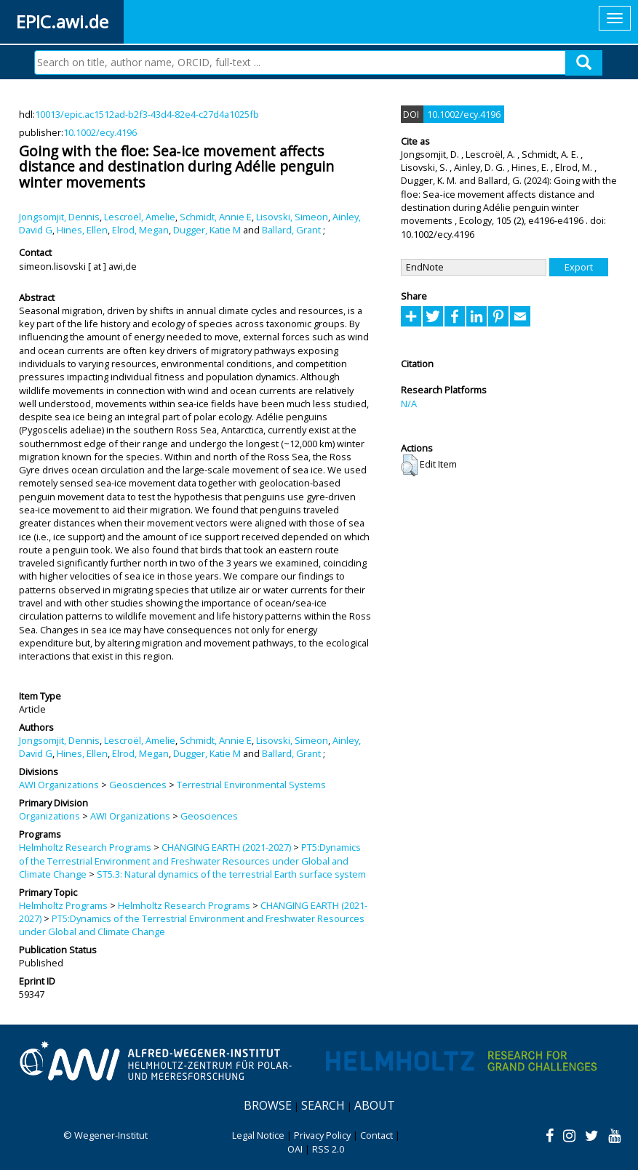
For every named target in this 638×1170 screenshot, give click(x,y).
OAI (295, 1148)
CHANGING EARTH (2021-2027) (226, 847)
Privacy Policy (322, 1135)
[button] (409, 465)
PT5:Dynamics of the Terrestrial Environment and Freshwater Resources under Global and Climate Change (190, 861)
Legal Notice (258, 1135)
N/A (409, 403)
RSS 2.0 (328, 1148)
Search (323, 1105)
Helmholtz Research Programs (85, 847)
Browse (268, 1105)
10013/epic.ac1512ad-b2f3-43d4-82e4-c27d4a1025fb (147, 114)
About (374, 1105)
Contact (376, 1135)
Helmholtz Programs (63, 905)
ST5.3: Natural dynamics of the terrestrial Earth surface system (231, 874)
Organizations (49, 815)
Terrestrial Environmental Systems (251, 784)
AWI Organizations (59, 784)
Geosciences (138, 784)
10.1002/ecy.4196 (100, 132)
